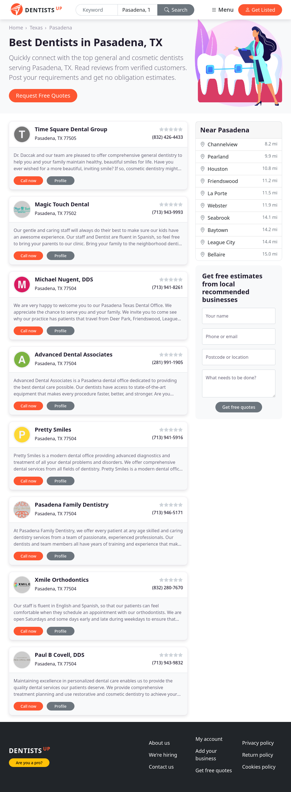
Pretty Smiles (53, 429)
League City (238, 242)
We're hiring (163, 754)
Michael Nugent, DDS (64, 279)
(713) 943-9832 (167, 663)
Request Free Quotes (43, 95)
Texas (36, 27)
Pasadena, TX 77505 (55, 138)
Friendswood (238, 180)
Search (176, 9)
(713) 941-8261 (167, 287)
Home (16, 27)
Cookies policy (258, 766)
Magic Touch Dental (62, 204)
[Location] (138, 10)
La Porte (238, 193)
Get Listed (260, 9)
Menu (222, 9)
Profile (60, 180)
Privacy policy (258, 742)
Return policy (257, 754)
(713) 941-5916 (167, 437)
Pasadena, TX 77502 (55, 213)
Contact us (161, 766)
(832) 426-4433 (167, 137)
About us (159, 742)
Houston (238, 168)
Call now (28, 180)
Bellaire (238, 254)
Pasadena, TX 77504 (55, 288)
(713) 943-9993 (167, 212)
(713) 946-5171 (167, 512)
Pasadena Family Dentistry (72, 504)
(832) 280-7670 (167, 588)
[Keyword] (97, 10)
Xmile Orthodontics (62, 579)
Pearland (238, 156)
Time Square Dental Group (71, 129)
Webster (238, 205)
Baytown (238, 229)
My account (208, 739)
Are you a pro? (29, 762)
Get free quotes (238, 407)
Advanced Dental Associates (74, 354)
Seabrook (238, 217)
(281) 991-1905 (167, 362)
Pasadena (60, 27)
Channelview (238, 144)
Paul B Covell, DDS (59, 655)
